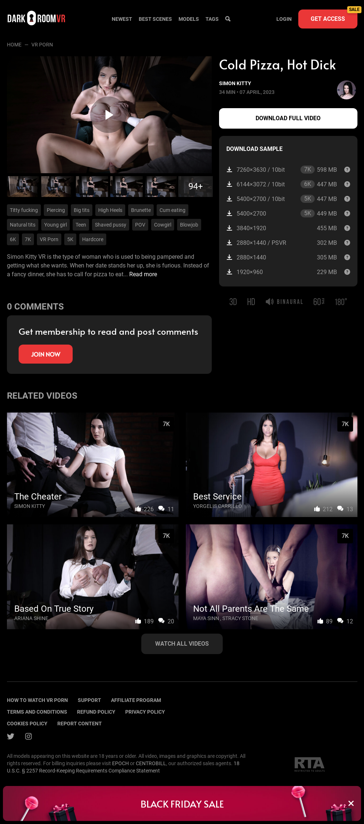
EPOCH (120, 763)
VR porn (42, 45)
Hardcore (92, 239)
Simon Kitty (235, 83)
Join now (45, 354)
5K (70, 239)
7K (28, 239)
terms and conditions (37, 712)
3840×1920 (281, 228)
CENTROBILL (151, 763)
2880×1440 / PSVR (281, 242)
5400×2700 (281, 213)
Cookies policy (27, 723)
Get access (334, 16)
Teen (81, 225)
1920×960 (281, 272)
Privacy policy (145, 712)
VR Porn (49, 239)
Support (89, 700)
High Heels (110, 210)
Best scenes (155, 19)
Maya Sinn (206, 618)
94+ (195, 186)
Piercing (56, 210)
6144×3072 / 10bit (281, 184)
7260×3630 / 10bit (281, 169)
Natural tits (22, 225)
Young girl (55, 225)
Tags (212, 19)
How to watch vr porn (37, 700)
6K (13, 239)
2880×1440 (281, 257)
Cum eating (172, 210)
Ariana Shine (31, 618)
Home (14, 45)
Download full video (288, 118)
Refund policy (96, 712)
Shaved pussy (110, 225)
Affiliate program (136, 700)
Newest (122, 19)
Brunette (141, 210)
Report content (79, 723)
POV (140, 225)
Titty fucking (24, 210)
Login (284, 19)
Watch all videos (182, 643)
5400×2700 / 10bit (281, 198)
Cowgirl (162, 225)
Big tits (81, 210)
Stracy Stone (240, 618)
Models (189, 19)
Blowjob (189, 225)
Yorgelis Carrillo (217, 506)
